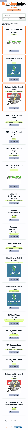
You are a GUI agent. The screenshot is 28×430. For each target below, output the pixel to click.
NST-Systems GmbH (14, 331)
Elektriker (14, 34)
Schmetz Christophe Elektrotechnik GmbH (14, 404)
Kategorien (4, 0)
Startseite (4, 23)
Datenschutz (7, 423)
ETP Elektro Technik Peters (14, 117)
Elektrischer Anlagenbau (14, 155)
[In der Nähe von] (11, 18)
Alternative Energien (14, 169)
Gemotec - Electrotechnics (14, 195)
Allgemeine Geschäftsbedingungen (14, 421)
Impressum (15, 423)
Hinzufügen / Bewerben (14, 10)
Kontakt (22, 423)
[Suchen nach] (14, 15)
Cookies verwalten (14, 425)
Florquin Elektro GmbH (14, 30)
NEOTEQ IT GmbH (14, 315)
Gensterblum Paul (14, 244)
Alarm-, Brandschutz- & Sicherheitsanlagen (14, 91)
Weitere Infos (14, 51)
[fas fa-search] (22, 18)
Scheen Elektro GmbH (14, 87)
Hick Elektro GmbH (14, 58)
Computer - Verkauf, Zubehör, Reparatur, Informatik (14, 320)
